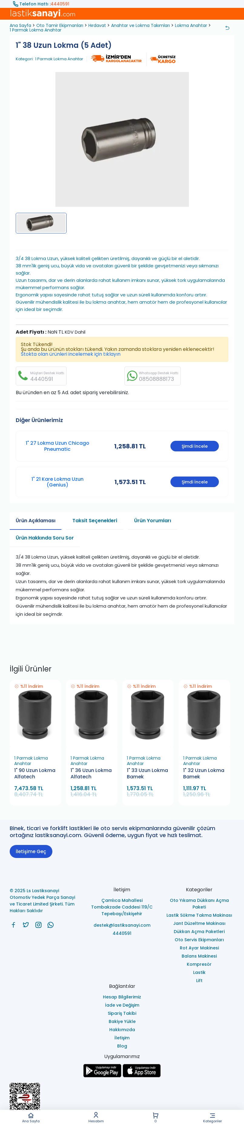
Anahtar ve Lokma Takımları (140, 25)
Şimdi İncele (195, 446)
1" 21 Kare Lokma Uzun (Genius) (57, 482)
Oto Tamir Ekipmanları (59, 25)
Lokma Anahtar (191, 25)
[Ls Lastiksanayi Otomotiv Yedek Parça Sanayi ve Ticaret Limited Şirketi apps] (142, 1075)
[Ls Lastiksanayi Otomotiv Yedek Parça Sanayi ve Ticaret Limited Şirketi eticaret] (122, 1101)
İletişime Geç (31, 851)
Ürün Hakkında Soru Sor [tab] (45, 537)
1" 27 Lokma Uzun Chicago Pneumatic (57, 446)
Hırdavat (97, 25)
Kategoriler (212, 1117)
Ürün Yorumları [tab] (152, 520)
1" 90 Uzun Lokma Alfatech (34, 773)
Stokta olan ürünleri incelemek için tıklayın (70, 354)
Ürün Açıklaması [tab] (35, 520)
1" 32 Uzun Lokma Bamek (203, 773)
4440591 (60, 4)
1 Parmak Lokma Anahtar (35, 30)
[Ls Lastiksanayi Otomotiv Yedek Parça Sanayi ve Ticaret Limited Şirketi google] (102, 1075)
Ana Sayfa (31, 1117)
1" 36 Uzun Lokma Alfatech (91, 773)
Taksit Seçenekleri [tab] (94, 520)
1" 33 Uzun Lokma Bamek (147, 773)
